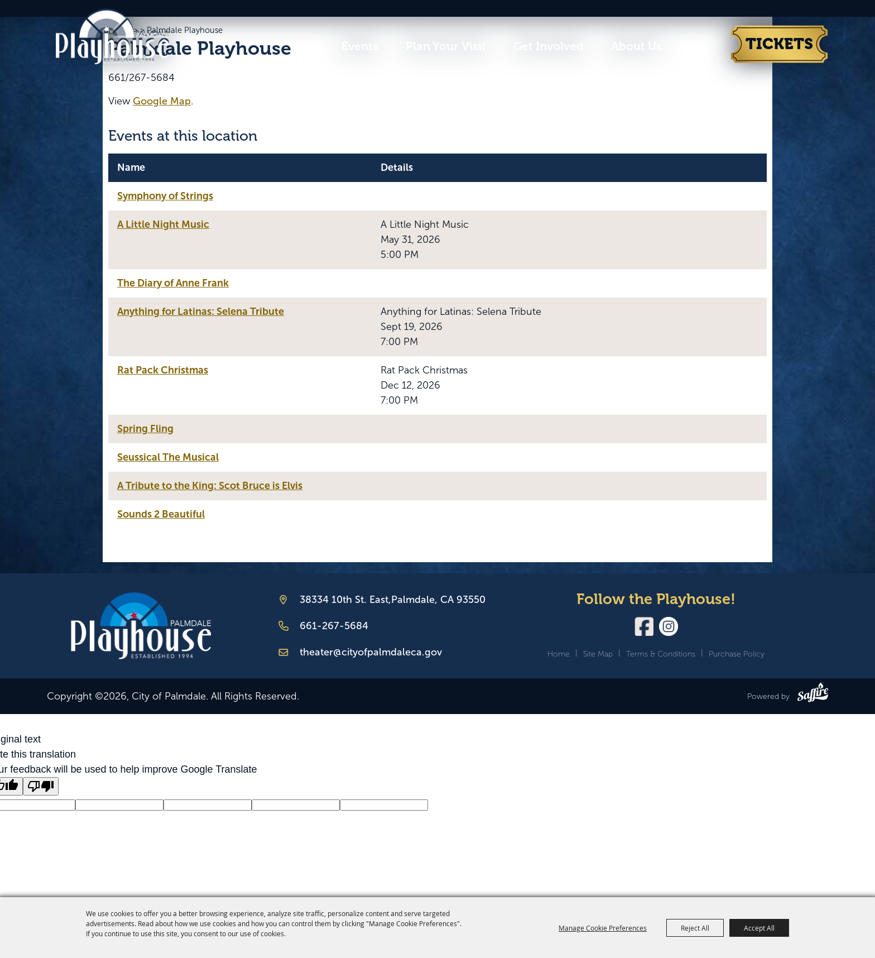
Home (558, 654)
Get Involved (548, 46)
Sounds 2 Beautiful (161, 514)
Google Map (162, 101)
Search (685, 47)
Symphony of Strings (165, 196)
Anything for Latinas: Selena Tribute (200, 311)
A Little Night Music (163, 224)
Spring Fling (145, 428)
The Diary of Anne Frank (173, 283)
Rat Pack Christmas (162, 370)
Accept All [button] (759, 927)
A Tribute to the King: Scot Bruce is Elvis (209, 485)
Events (360, 46)
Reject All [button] (695, 927)
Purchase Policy (737, 654)
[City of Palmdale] (121, 35)
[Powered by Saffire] (812, 694)
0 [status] (722, 46)
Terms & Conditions (660, 654)
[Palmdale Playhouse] (141, 626)
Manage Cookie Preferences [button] (603, 927)
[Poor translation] (41, 786)
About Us (636, 46)
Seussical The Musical (168, 457)
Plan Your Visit (446, 46)
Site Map (598, 654)
